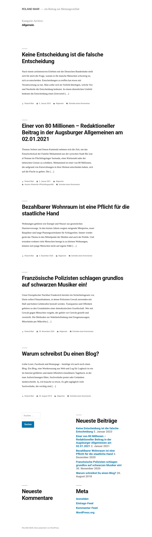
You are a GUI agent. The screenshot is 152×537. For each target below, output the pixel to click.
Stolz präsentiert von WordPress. (46, 528)
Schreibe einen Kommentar (79, 103)
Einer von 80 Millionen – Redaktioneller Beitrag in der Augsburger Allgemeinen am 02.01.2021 (72, 132)
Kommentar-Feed (87, 508)
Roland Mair (29, 103)
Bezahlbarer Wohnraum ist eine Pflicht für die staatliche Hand (95, 452)
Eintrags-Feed (84, 503)
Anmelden (82, 498)
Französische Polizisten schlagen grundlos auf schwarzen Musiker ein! (72, 281)
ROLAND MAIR (30, 9)
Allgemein (60, 103)
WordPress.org (85, 512)
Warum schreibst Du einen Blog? (60, 353)
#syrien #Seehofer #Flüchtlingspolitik (39, 184)
